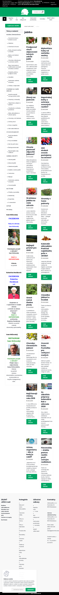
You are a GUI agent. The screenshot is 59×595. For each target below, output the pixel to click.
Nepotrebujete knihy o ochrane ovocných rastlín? (48, 102)
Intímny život (12, 121)
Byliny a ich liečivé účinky (13, 56)
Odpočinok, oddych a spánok (14, 103)
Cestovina (11, 173)
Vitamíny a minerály (14, 99)
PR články (9, 209)
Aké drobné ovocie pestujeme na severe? (46, 153)
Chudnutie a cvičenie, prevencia (14, 109)
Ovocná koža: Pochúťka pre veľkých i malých (45, 349)
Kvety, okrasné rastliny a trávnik (14, 51)
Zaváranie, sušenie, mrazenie (13, 81)
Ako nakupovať (23, 19)
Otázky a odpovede (14, 85)
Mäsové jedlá (12, 163)
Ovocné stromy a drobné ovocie (13, 39)
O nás (17, 19)
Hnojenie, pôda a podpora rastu (13, 73)
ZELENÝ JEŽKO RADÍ (50, 19)
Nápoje (10, 177)
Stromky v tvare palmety (46, 201)
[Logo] (13, 12)
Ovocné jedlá (12, 185)
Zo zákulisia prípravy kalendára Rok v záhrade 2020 (46, 399)
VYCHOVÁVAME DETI (12, 132)
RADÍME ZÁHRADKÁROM (13, 35)
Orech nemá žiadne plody (29, 301)
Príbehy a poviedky (13, 192)
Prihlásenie (46, 2)
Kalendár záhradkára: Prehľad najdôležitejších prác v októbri (48, 250)
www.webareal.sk (36, 593)
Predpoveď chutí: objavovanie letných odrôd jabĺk (32, 53)
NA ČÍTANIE (9, 189)
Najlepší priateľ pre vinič (31, 247)
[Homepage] (4, 19)
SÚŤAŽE (8, 206)
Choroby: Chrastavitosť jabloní (33, 345)
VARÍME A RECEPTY (12, 156)
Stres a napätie (12, 125)
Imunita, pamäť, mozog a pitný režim (14, 95)
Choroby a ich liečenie (14, 118)
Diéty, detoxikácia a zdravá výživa (14, 114)
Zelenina (10, 43)
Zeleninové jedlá (13, 166)
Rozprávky (11, 199)
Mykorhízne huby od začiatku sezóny (46, 52)
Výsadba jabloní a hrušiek (45, 297)
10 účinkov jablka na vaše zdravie (31, 202)
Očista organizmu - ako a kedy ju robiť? (31, 452)
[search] (36, 12)
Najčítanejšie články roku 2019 (32, 396)
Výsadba (10, 77)
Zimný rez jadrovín (31, 98)
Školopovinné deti (13, 147)
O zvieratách (12, 202)
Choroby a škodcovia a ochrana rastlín (14, 61)
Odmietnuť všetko (18, 589)
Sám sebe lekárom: (13, 128)
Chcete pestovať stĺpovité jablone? (30, 151)
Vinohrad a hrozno (13, 46)
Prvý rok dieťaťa (12, 140)
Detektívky (11, 195)
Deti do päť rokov (13, 144)
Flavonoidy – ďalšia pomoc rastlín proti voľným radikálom (46, 454)
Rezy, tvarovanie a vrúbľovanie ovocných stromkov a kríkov (14, 67)
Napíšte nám (11, 19)
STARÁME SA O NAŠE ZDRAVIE (12, 90)
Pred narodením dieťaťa (13, 136)
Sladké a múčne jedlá (14, 170)
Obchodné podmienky (33, 19)
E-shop (13, 25)
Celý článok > (31, 80)
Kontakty (42, 19)
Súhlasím (30, 589)
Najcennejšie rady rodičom (13, 151)
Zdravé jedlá (11, 159)
